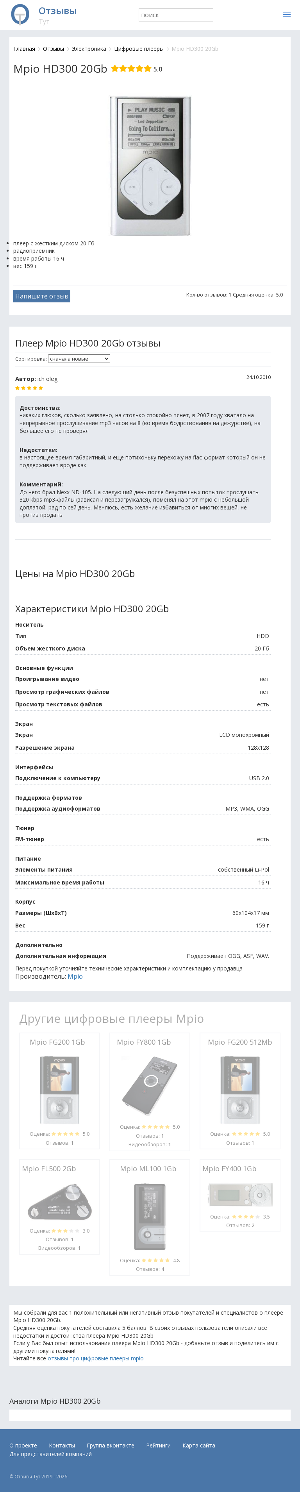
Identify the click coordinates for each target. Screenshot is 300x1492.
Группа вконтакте (110, 1445)
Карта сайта (198, 1445)
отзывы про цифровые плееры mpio (96, 1358)
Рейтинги (158, 1445)
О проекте (23, 1445)
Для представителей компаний (50, 1454)
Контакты (62, 1445)
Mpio (75, 976)
